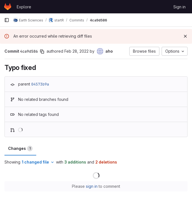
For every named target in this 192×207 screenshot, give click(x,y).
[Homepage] (7, 6)
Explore (24, 6)
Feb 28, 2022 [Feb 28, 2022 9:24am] (76, 51)
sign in (92, 186)
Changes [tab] (20, 148)
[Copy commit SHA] (42, 51)
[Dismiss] (185, 36)
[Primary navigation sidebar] (6, 20)
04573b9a (40, 84)
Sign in (179, 6)
